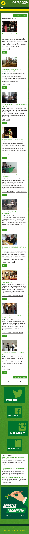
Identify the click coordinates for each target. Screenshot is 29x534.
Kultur (8, 49)
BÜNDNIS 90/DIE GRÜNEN (20, 3)
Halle (4, 49)
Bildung (4, 262)
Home (5, 530)
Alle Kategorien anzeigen (20, 15)
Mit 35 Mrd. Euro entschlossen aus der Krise (12, 477)
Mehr (4, 52)
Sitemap (14, 530)
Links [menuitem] (14, 527)
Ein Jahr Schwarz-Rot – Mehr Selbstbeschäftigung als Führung (14, 469)
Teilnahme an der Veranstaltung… (13, 139)
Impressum (22, 530)
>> (20, 381)
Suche (18, 530)
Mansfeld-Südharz (10, 191)
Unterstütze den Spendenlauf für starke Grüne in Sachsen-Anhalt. (13, 458)
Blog (10, 10)
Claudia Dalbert (4, 10)
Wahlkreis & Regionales (21, 191)
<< (9, 381)
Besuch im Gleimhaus (9, 282)
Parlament (13, 49)
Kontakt (9, 530)
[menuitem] (5, 530)
